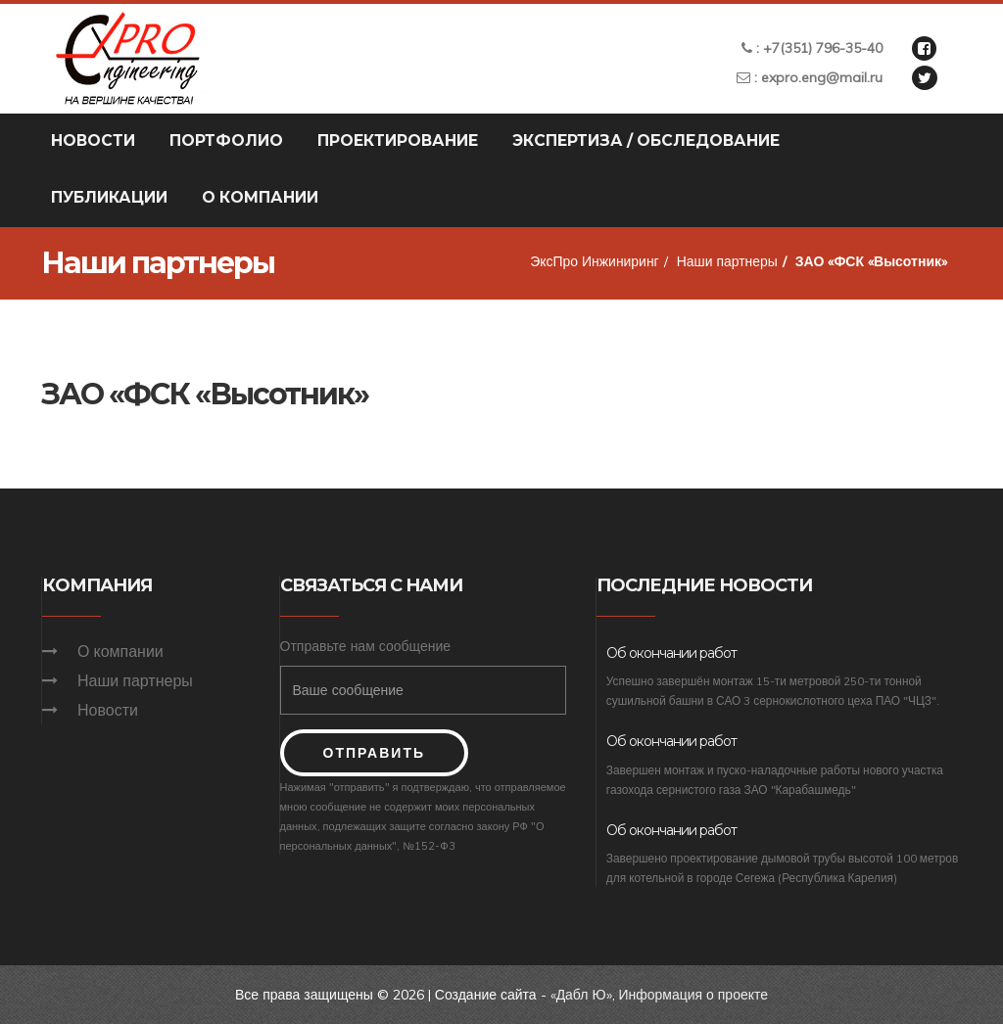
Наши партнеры (727, 261)
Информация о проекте (693, 994)
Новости (93, 140)
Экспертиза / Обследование (646, 140)
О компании (260, 197)
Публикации (109, 197)
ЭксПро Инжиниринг (593, 261)
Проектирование (397, 140)
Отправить (374, 753)
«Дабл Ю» (580, 994)
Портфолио (226, 140)
